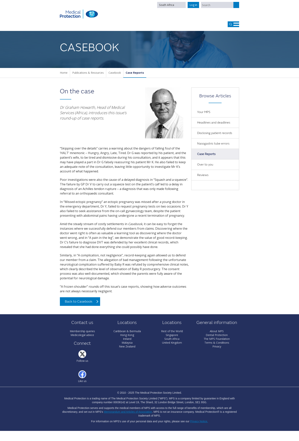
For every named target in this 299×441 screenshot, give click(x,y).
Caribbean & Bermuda (127, 331)
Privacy (216, 346)
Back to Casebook (78, 301)
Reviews (202, 175)
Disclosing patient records (214, 133)
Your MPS (203, 112)
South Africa (166, 5)
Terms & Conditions (216, 342)
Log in (193, 5)
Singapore (172, 335)
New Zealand (127, 346)
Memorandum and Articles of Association (128, 411)
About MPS (217, 331)
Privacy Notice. (199, 421)
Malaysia (127, 342)
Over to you (205, 164)
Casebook (115, 72)
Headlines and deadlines (213, 122)
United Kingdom (172, 342)
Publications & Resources (88, 72)
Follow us (82, 361)
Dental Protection (217, 335)
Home (64, 72)
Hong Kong (127, 335)
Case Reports (135, 72)
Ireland (127, 339)
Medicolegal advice (82, 335)
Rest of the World (172, 331)
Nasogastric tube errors (213, 143)
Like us (82, 381)
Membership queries (82, 331)
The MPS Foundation (217, 339)
